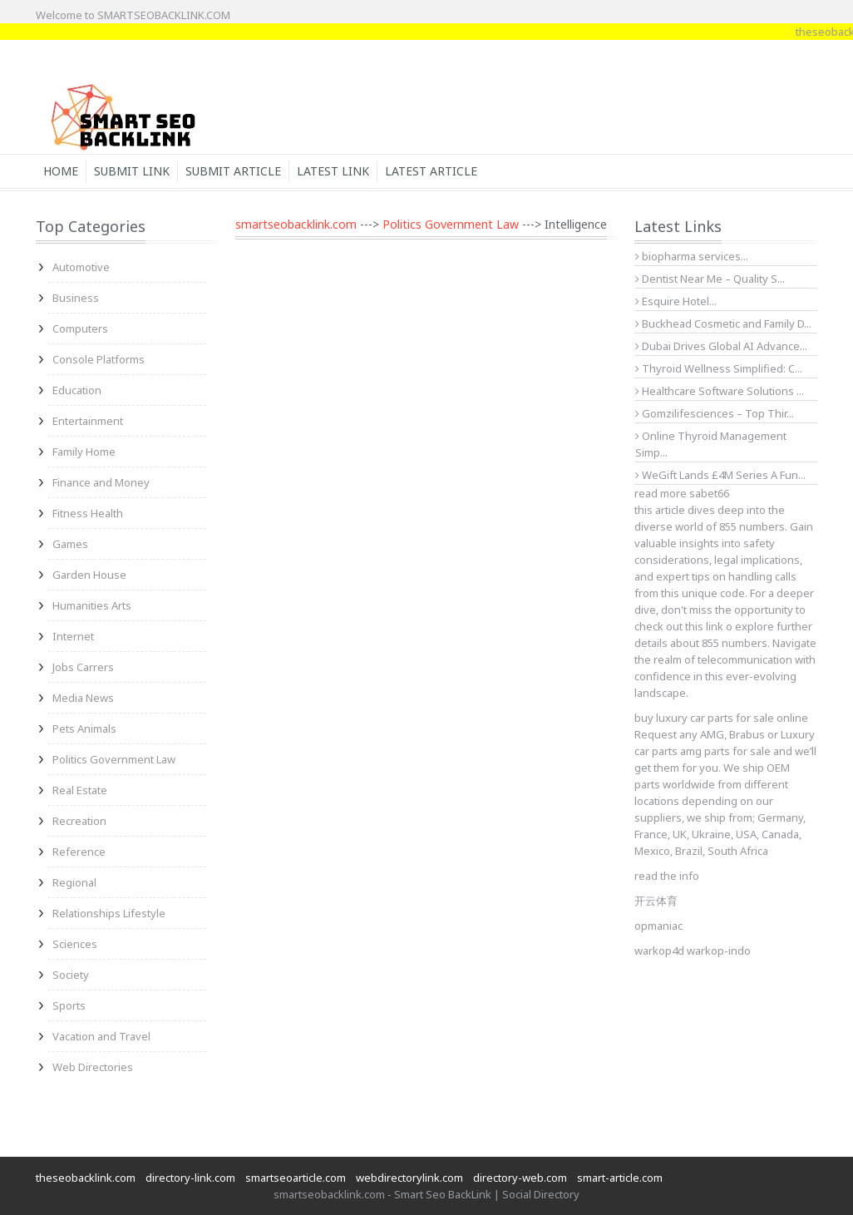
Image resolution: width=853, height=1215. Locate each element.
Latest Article (431, 171)
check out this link (678, 626)
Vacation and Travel (101, 1036)
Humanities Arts (91, 605)
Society (70, 974)
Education (76, 390)
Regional (74, 882)
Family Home (84, 451)
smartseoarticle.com (295, 1177)
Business (75, 297)
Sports (69, 1005)
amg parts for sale (725, 750)
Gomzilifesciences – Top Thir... (714, 413)
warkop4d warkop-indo (692, 950)
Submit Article (233, 171)
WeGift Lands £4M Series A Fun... (720, 474)
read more (660, 493)
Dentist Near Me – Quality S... (710, 278)
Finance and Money (101, 482)
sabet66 (709, 493)
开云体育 (656, 900)
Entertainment (87, 420)
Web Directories (92, 1066)
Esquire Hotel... (676, 301)
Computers (80, 328)
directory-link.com (190, 1177)
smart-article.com (620, 1177)
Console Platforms (98, 359)
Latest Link (333, 171)
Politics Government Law (113, 759)
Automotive (81, 266)
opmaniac (658, 925)
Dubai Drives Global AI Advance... (721, 345)
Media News (83, 697)
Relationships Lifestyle (108, 913)
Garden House (89, 574)
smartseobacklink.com (296, 224)
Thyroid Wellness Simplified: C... (718, 368)
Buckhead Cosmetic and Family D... (723, 323)
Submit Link (132, 171)
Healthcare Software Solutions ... (719, 390)
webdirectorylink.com (409, 1177)
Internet (73, 636)
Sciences (74, 943)
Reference (79, 851)
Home (60, 171)
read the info (666, 875)
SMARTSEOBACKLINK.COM (163, 14)
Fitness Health (87, 513)
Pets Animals (84, 728)
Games (70, 543)
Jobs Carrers (83, 666)
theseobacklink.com (86, 1177)
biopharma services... (691, 256)
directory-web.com (520, 1177)
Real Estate (79, 790)
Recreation (79, 820)
